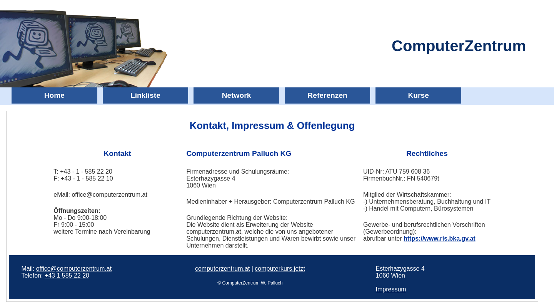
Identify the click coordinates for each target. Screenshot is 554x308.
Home (54, 95)
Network (236, 95)
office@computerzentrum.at (74, 268)
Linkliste (145, 95)
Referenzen (327, 95)
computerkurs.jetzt (280, 268)
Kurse (418, 95)
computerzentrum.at (222, 268)
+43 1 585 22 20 (67, 275)
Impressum (391, 289)
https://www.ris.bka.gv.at (440, 238)
